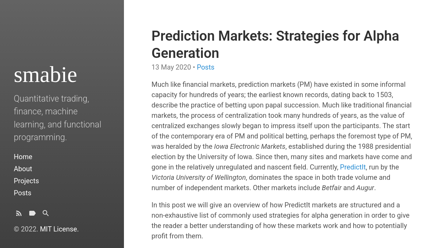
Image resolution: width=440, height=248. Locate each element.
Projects (26, 181)
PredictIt (353, 167)
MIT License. (59, 229)
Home (23, 157)
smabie (45, 74)
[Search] (46, 215)
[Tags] (32, 215)
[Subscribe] (19, 215)
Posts (22, 193)
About (23, 169)
